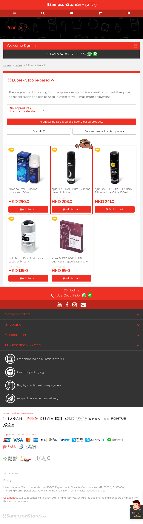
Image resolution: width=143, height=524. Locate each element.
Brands (39, 131)
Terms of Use (10, 473)
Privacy (7, 480)
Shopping (13, 324)
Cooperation (15, 335)
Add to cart (28, 209)
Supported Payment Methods (19, 435)
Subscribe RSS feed (23, 345)
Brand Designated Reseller (18, 413)
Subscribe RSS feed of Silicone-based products (71, 121)
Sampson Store (18, 314)
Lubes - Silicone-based (33, 80)
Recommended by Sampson (104, 131)
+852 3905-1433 (73, 54)
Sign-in (30, 46)
